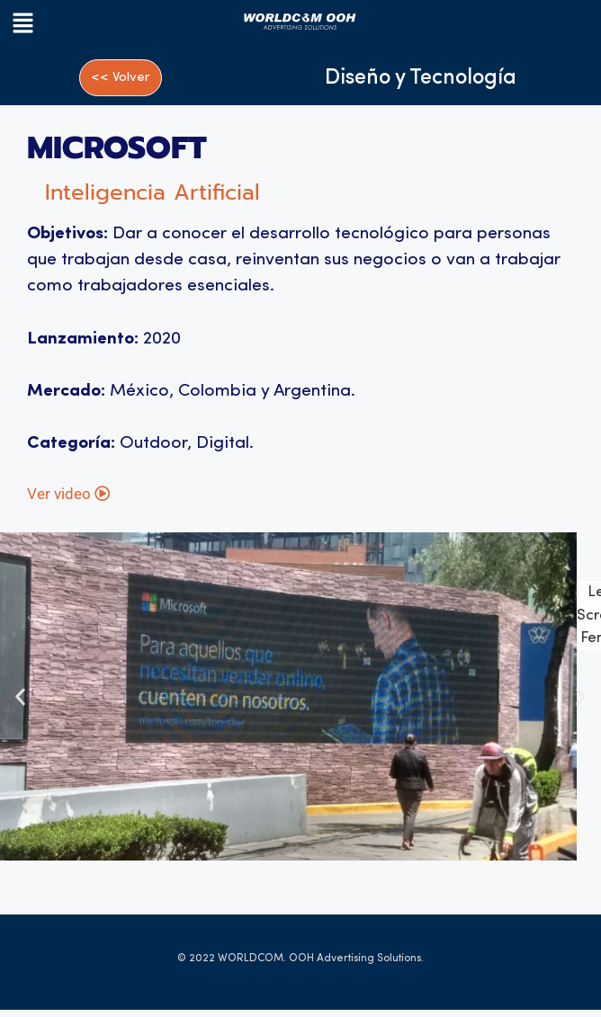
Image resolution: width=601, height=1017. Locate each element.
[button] (63, 25)
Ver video (68, 501)
